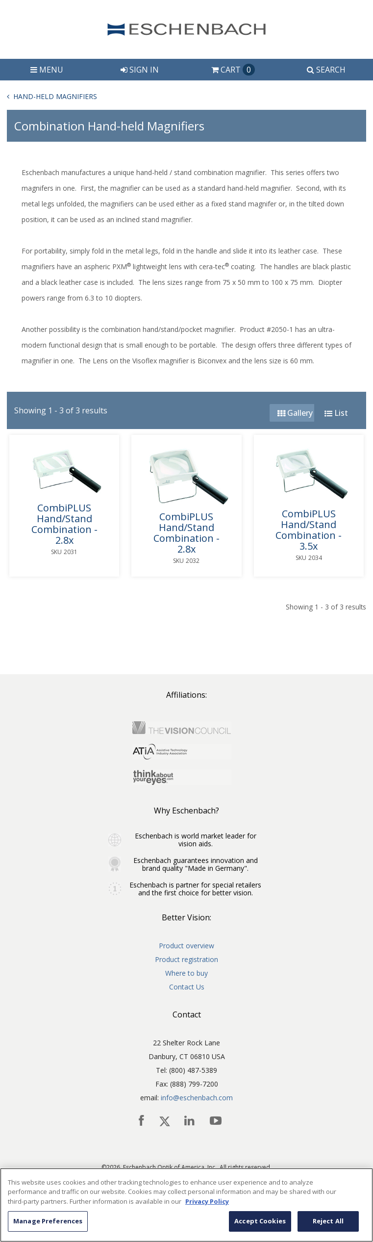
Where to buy (186, 973)
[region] (186, 1205)
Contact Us (186, 986)
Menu (46, 69)
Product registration (186, 959)
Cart (233, 70)
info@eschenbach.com (197, 1097)
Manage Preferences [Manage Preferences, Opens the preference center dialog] (47, 1221)
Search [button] (326, 69)
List (336, 412)
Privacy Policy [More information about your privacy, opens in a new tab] (207, 1201)
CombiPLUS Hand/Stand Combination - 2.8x (64, 524)
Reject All (328, 1221)
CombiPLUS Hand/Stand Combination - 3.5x (308, 530)
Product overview (186, 945)
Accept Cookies (260, 1221)
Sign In (140, 69)
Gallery (295, 412)
